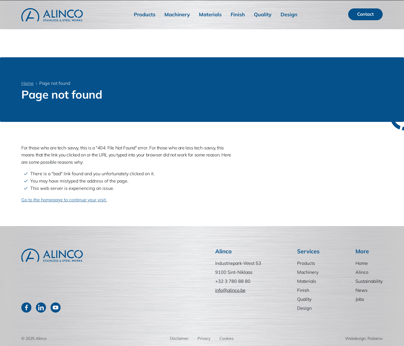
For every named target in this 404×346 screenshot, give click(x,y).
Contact (365, 27)
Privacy (204, 338)
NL (361, 6)
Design (289, 27)
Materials (210, 27)
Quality (263, 27)
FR (375, 6)
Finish (238, 27)
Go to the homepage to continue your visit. (64, 199)
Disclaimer (179, 338)
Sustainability (276, 6)
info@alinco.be (230, 290)
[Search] (335, 6)
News (305, 6)
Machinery (177, 27)
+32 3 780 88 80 (233, 281)
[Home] (52, 28)
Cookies (226, 338)
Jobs (324, 6)
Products (144, 27)
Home (225, 6)
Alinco (246, 6)
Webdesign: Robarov (364, 338)
